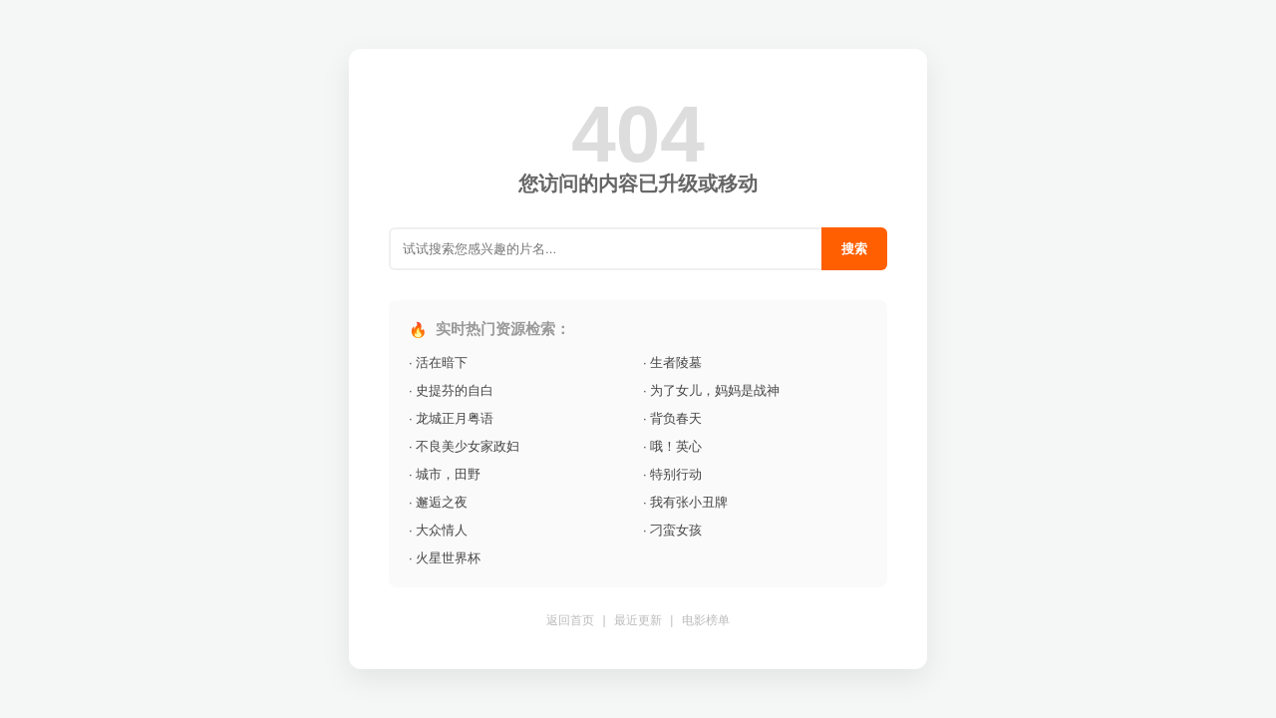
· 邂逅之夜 (438, 502)
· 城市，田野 (444, 474)
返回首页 (570, 620)
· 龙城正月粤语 (451, 418)
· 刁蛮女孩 (672, 530)
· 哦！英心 (672, 446)
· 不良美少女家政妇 (464, 446)
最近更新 (638, 620)
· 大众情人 (438, 530)
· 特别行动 (672, 474)
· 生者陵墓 (672, 362)
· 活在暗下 (438, 362)
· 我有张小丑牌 (685, 502)
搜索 (854, 248)
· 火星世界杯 (444, 557)
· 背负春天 (672, 418)
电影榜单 (706, 620)
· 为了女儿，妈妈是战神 (711, 390)
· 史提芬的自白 (451, 390)
